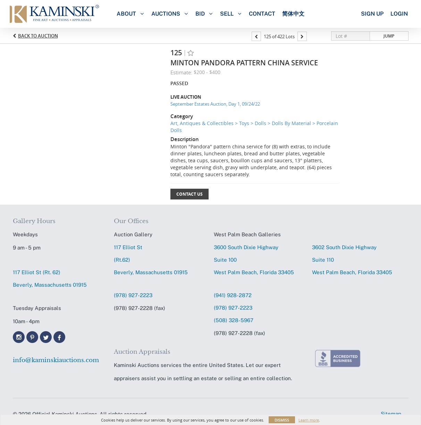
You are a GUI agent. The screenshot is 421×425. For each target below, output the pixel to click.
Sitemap (391, 414)
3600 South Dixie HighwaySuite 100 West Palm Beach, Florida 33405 (254, 259)
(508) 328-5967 (233, 320)
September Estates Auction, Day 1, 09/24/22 (215, 104)
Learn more (308, 420)
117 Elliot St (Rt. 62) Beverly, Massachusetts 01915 (50, 278)
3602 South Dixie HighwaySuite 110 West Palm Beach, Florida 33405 (352, 259)
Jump (389, 36)
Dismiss (282, 420)
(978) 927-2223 (133, 295)
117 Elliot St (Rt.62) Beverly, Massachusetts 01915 (151, 259)
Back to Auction (38, 36)
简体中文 (293, 13)
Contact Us (189, 194)
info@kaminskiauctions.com (56, 360)
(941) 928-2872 (233, 295)
